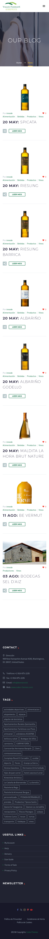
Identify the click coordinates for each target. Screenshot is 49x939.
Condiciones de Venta (36, 919)
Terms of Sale (10, 865)
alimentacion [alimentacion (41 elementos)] (33, 709)
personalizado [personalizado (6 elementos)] (10, 797)
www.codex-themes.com (22, 687)
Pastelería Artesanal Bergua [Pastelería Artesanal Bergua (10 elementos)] (16, 792)
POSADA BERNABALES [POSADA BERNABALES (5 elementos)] (30, 797)
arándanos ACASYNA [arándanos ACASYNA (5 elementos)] (25, 733)
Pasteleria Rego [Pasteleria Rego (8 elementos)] (11, 787)
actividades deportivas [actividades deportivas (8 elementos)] (14, 709)
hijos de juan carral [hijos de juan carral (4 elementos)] (12, 772)
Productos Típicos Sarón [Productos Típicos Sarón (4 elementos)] (26, 802)
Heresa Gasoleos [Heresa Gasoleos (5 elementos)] (11, 768)
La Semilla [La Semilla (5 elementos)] (34, 782)
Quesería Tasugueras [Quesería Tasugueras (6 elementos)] (13, 807)
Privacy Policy (10, 870)
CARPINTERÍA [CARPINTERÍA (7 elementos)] (22, 743)
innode (9, 113)
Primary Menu (44, 6)
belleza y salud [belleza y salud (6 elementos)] (10, 738)
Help (6, 848)
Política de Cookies (24, 922)
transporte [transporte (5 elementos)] (9, 821)
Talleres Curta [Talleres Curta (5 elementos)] (10, 816)
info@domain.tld (20, 682)
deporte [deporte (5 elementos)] (7, 763)
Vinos (41, 116)
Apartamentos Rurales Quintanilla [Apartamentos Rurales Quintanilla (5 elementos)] (19, 724)
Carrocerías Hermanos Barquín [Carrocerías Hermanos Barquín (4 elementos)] (17, 748)
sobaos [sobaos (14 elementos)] (40, 811)
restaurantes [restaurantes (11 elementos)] (10, 811)
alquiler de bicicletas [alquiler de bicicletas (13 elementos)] (13, 719)
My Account (9, 842)
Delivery (8, 854)
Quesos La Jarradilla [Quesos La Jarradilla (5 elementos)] (35, 807)
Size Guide (8, 859)
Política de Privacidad (13, 919)
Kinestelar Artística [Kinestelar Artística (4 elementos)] (13, 777)
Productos (31, 116)
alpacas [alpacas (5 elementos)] (22, 714)
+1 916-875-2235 (22, 673)
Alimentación (9, 116)
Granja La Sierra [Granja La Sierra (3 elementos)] (31, 763)
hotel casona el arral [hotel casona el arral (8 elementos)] (33, 772)
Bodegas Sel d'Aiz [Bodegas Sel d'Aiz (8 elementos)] (28, 738)
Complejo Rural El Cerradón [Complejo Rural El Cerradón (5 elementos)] (16, 758)
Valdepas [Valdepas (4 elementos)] (21, 821)
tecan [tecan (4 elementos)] (22, 816)
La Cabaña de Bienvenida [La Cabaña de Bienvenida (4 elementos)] (15, 782)
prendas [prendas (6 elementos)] (7, 802)
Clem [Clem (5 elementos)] (37, 748)
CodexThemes (32, 932)
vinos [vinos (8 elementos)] (31, 821)
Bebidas (20, 116)
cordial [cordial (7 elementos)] (35, 758)
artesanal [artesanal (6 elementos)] (8, 733)
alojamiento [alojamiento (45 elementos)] (9, 714)
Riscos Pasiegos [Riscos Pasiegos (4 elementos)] (26, 811)
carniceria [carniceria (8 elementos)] (8, 743)
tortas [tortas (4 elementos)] (32, 816)
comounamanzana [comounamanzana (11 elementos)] (12, 753)
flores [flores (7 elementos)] (17, 763)
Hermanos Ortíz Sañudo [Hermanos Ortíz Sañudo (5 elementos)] (33, 768)
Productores (8, 570)
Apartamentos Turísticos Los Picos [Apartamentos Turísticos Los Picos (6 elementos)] (19, 729)
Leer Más (17, 131)
